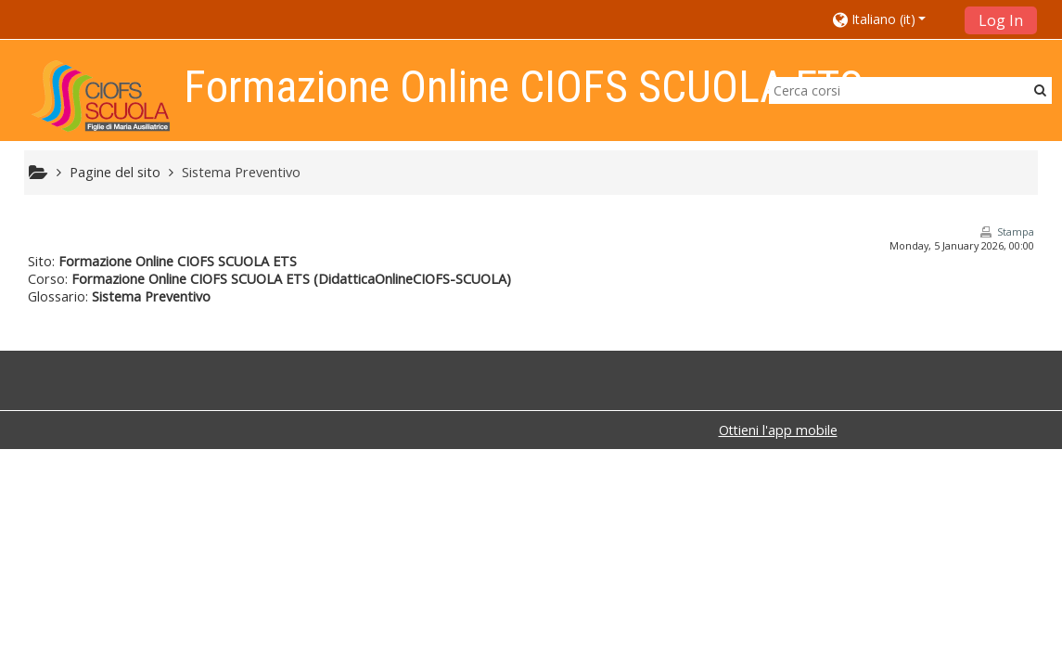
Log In (1001, 20)
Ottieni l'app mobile (778, 430)
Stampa (1015, 231)
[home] (101, 96)
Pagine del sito (115, 172)
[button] (892, 19)
